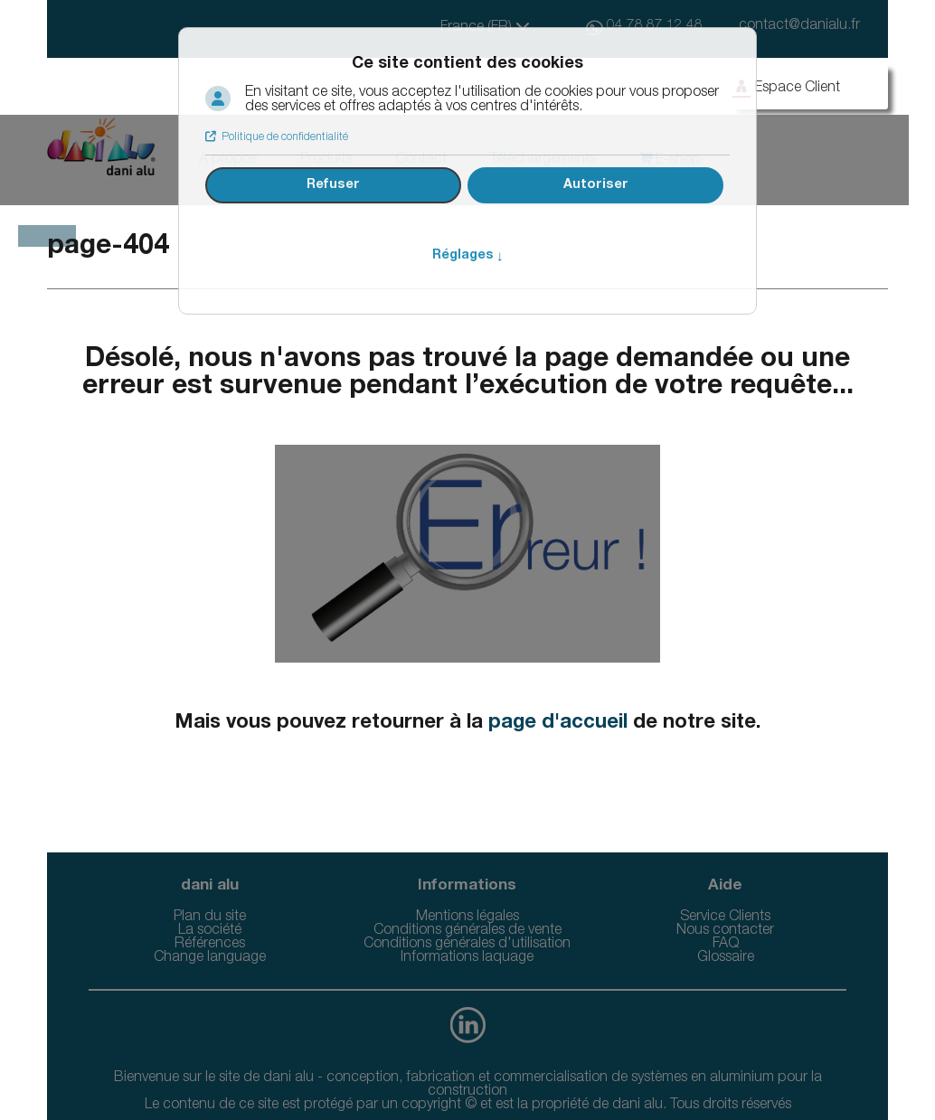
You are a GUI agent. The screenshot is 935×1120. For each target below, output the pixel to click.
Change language (210, 958)
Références (210, 944)
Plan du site (210, 917)
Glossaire (725, 958)
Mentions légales (467, 917)
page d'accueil (558, 723)
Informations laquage (467, 958)
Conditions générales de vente (467, 931)
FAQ (726, 944)
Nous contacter (725, 931)
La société (209, 931)
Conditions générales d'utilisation (467, 944)
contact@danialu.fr (799, 26)
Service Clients (725, 917)
